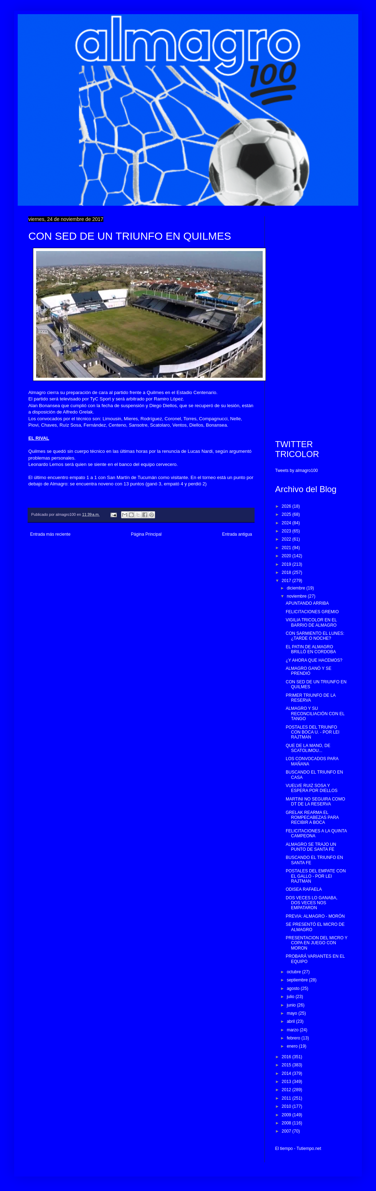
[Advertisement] (311, 322)
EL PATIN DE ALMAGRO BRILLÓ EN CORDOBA (311, 649)
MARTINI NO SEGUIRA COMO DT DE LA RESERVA (315, 802)
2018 (287, 572)
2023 (287, 531)
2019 (287, 564)
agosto (294, 988)
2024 (287, 522)
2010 (287, 1106)
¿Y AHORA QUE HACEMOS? (314, 660)
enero (293, 1046)
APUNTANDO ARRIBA (307, 603)
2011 (287, 1098)
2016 (287, 1056)
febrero (294, 1038)
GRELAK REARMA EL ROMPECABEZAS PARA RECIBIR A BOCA (312, 817)
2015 (287, 1064)
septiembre (298, 980)
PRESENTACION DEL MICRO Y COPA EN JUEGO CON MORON (316, 943)
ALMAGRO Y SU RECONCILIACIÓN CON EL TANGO (315, 713)
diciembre (296, 588)
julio (291, 996)
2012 (287, 1089)
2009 (287, 1114)
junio (292, 1005)
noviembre (297, 596)
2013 (287, 1081)
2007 (287, 1131)
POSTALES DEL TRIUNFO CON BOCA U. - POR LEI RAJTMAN (313, 732)
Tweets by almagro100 (296, 470)
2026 (287, 506)
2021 (287, 547)
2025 (287, 514)
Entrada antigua (237, 534)
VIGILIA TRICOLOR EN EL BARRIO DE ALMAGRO (311, 622)
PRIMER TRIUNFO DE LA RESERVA (310, 698)
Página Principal (146, 534)
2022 (287, 539)
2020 (287, 555)
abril (291, 1021)
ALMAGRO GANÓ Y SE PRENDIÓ (308, 671)
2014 (287, 1073)
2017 (287, 580)
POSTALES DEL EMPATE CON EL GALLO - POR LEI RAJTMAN (316, 876)
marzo (293, 1029)
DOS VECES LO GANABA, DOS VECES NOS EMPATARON (311, 903)
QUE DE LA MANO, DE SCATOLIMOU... (308, 748)
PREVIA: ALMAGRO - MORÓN (315, 916)
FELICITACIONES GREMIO (312, 611)
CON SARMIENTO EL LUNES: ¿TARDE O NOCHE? (315, 636)
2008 (287, 1123)
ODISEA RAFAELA (304, 889)
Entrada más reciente (50, 534)
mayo (292, 1013)
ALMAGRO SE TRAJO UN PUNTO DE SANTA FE (311, 847)
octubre (294, 971)
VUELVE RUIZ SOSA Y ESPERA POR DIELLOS (311, 788)
